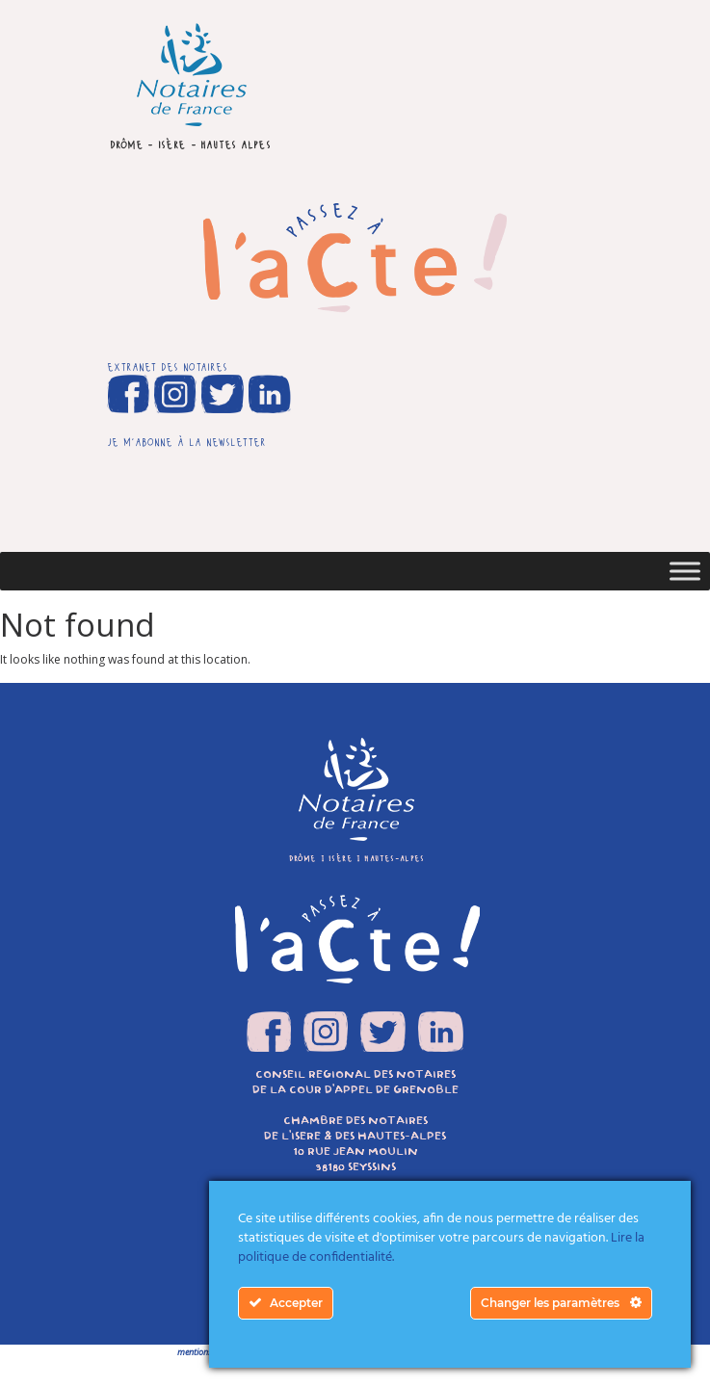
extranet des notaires (167, 365)
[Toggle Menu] (685, 571)
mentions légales (208, 1352)
